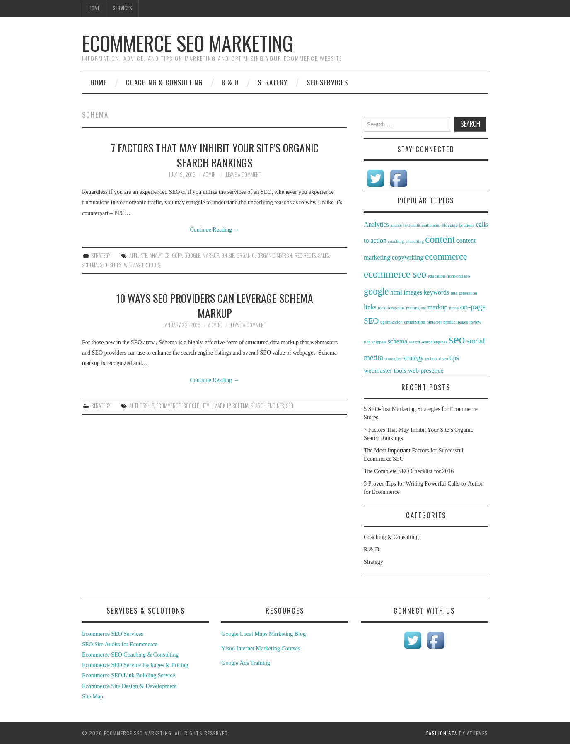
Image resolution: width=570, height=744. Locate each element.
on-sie (227, 255)
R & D (230, 82)
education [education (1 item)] (436, 276)
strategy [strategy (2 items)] (413, 357)
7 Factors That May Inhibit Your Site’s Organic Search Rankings (215, 155)
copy (177, 255)
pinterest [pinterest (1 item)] (434, 322)
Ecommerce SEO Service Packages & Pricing (135, 665)
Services (122, 8)
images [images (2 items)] (412, 292)
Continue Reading (214, 230)
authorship (141, 406)
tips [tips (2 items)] (454, 357)
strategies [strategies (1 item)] (393, 358)
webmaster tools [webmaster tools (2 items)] (385, 370)
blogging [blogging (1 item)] (450, 225)
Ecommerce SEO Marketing (187, 43)
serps (115, 265)
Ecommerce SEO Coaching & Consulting (130, 655)
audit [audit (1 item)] (415, 225)
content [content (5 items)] (440, 239)
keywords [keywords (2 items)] (436, 292)
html (206, 406)
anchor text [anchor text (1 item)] (400, 225)
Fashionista (441, 733)
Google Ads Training (245, 663)
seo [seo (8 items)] (457, 339)
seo (103, 265)
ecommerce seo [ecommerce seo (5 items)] (395, 274)
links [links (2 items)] (370, 307)
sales (323, 255)
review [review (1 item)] (475, 322)
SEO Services (327, 82)
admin (209, 175)
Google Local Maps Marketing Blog (263, 634)
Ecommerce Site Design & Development (129, 686)
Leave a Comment (243, 175)
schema (90, 265)
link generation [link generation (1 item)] (464, 293)
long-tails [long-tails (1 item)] (396, 308)
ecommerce (168, 406)
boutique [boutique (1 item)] (466, 225)
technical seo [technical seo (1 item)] (436, 358)
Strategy (272, 82)
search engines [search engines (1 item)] (434, 342)
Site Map (92, 696)
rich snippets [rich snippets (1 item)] (375, 342)
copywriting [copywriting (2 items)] (408, 257)
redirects (305, 255)
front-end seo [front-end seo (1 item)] (458, 276)
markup (211, 255)
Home (94, 8)
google (192, 255)
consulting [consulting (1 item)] (414, 241)
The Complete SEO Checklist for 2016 (409, 471)
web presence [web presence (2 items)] (426, 370)
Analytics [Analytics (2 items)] (376, 224)
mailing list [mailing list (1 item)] (416, 308)
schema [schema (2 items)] (397, 341)
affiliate (138, 255)
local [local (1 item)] (382, 308)
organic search (274, 255)
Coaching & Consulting (164, 82)
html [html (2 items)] (396, 292)
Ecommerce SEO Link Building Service (128, 675)
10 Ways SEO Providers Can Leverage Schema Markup (214, 305)
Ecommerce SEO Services (112, 634)
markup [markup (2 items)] (437, 307)
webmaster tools (142, 265)
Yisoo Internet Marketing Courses (260, 648)
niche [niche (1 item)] (454, 308)
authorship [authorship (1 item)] (431, 225)
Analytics (159, 255)
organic (246, 255)
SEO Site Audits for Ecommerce (119, 644)
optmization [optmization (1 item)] (414, 322)
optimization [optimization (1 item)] (391, 322)
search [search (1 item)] (414, 342)
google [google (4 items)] (376, 291)
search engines (267, 406)
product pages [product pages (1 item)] (455, 322)
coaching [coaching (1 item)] (395, 241)
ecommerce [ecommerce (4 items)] (446, 256)
